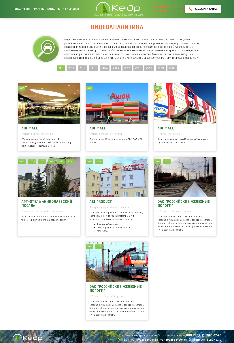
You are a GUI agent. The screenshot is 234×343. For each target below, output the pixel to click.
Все (60, 68)
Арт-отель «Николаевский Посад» (46, 203)
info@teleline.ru (208, 340)
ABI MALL (29, 128)
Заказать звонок (206, 9)
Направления (21, 9)
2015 (93, 68)
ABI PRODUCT (100, 201)
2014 (105, 68)
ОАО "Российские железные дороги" (183, 203)
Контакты (53, 9)
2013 (116, 68)
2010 (149, 68)
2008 (172, 68)
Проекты (38, 9)
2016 (82, 68)
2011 (138, 68)
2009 (161, 68)
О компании (71, 9)
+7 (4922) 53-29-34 (167, 11)
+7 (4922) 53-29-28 (167, 7)
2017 (71, 68)
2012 (127, 68)
